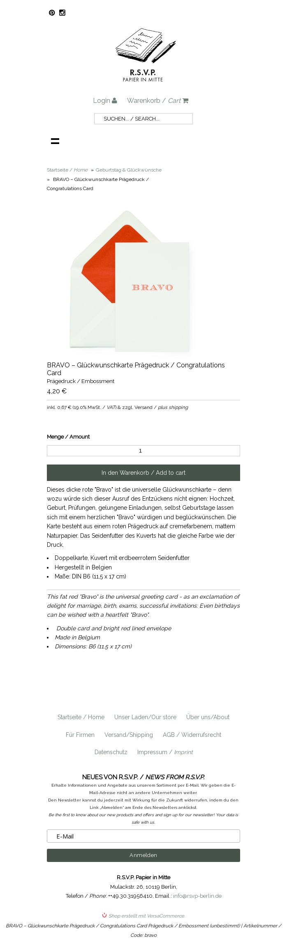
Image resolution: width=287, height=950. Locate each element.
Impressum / (165, 752)
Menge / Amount (68, 437)
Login (105, 101)
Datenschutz (111, 752)
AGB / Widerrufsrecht (192, 735)
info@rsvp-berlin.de (197, 896)
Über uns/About (207, 717)
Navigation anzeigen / (55, 140)
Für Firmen (80, 735)
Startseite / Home (81, 717)
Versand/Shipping (128, 735)
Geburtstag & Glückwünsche (129, 170)
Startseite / (67, 170)
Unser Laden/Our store (145, 717)
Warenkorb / (157, 101)
